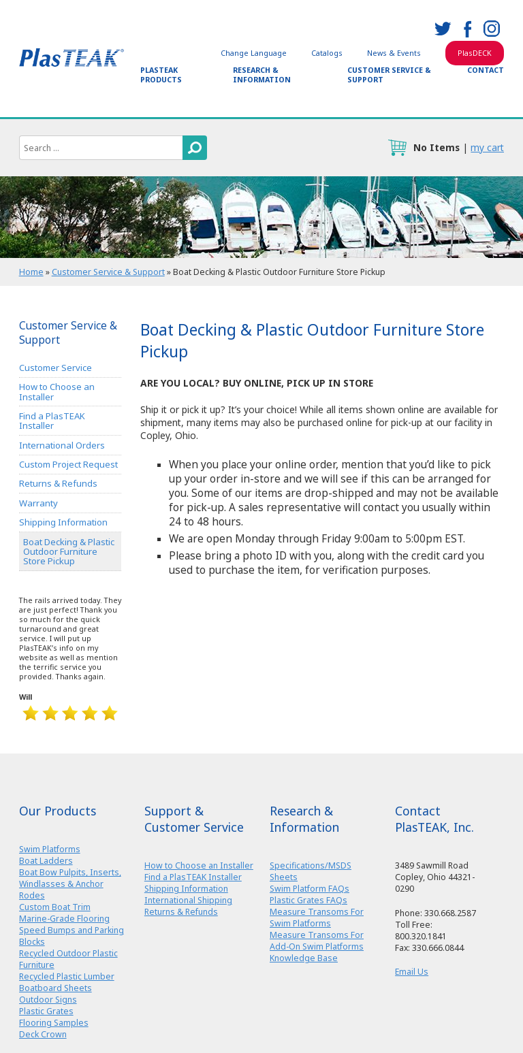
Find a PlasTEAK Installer (52, 421)
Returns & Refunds (58, 484)
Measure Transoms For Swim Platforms (317, 917)
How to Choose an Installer (57, 391)
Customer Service (55, 367)
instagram (491, 28)
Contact (485, 70)
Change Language (254, 53)
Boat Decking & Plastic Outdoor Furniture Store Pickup (68, 552)
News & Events (394, 53)
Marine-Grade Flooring (64, 918)
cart (397, 147)
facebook (467, 28)
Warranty (38, 503)
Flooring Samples (54, 1022)
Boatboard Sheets (55, 988)
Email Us (411, 971)
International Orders (62, 445)
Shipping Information (63, 522)
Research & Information (262, 74)
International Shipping (188, 900)
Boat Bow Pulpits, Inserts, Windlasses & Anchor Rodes (70, 883)
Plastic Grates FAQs (308, 900)
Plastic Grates (46, 1011)
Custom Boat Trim (55, 907)
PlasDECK (475, 53)
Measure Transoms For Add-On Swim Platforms (317, 940)
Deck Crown (43, 1034)
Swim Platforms (49, 849)
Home (31, 272)
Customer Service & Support (389, 74)
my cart (487, 147)
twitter (442, 28)
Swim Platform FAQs (309, 888)
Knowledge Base (304, 958)
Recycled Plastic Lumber (66, 976)
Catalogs (327, 53)
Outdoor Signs (48, 999)
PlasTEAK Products (161, 74)
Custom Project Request (68, 464)
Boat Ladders (46, 860)
